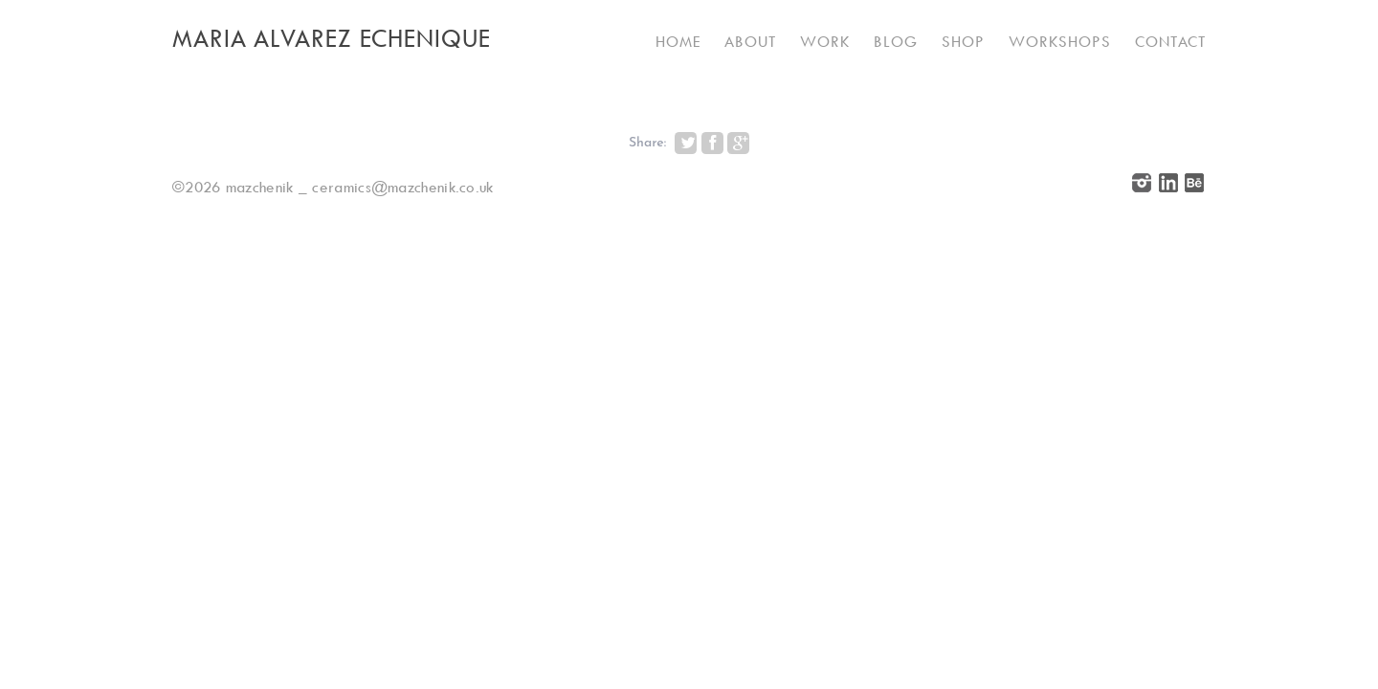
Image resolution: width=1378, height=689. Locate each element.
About (750, 41)
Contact (1170, 41)
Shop (963, 41)
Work (825, 41)
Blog (896, 41)
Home (678, 41)
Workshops (1060, 41)
